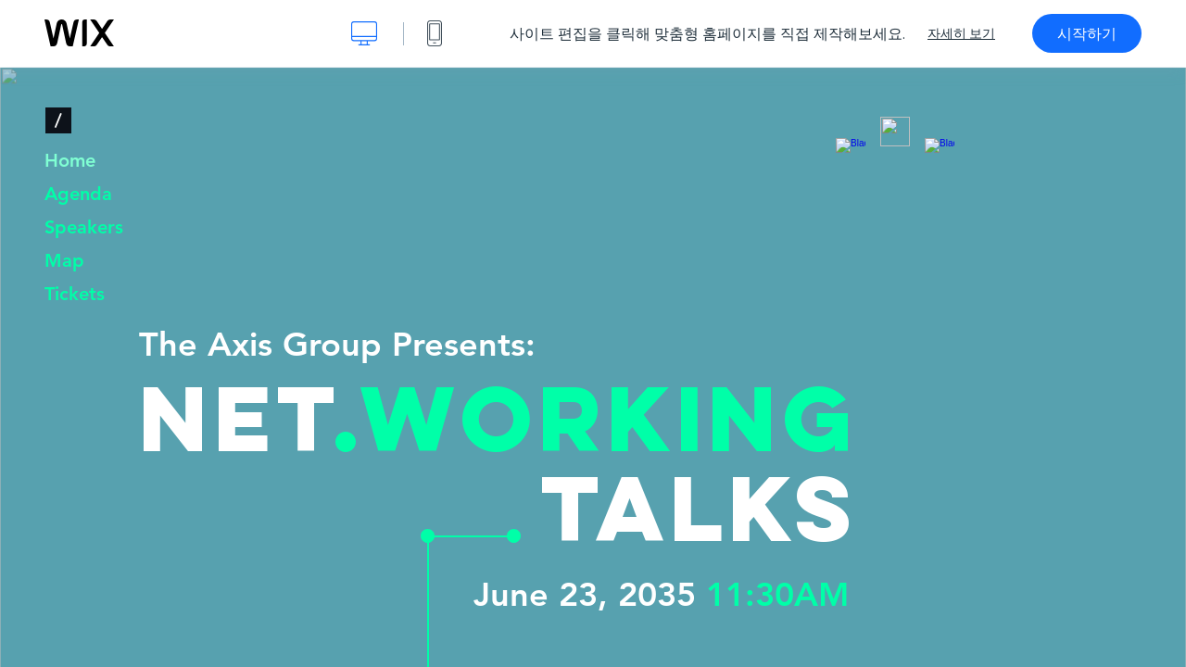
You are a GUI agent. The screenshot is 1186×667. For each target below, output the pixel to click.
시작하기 (1087, 33)
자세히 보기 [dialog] (961, 33)
